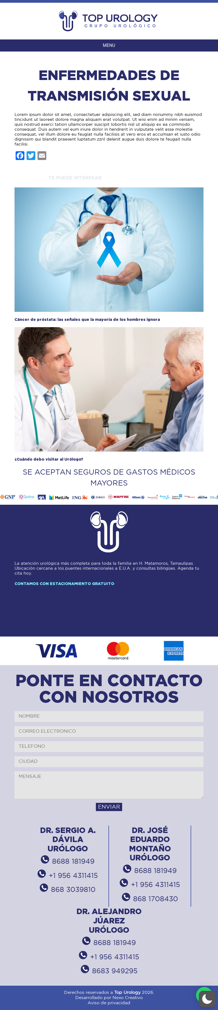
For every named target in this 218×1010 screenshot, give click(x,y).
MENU (109, 45)
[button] (207, 999)
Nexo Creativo (128, 998)
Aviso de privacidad (109, 1003)
